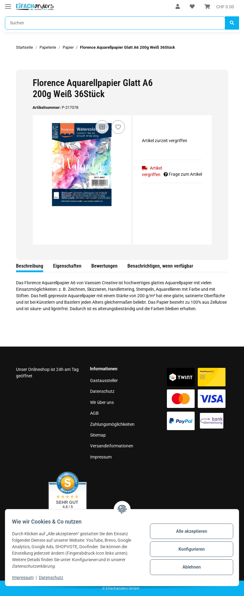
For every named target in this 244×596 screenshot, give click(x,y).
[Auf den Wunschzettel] (118, 127)
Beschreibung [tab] (29, 266)
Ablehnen (188, 567)
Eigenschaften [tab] (67, 266)
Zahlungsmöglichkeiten (112, 424)
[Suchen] (115, 23)
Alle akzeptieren (188, 531)
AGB (94, 413)
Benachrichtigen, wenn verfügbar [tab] (160, 266)
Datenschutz (102, 391)
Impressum (101, 456)
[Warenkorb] (219, 7)
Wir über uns (102, 402)
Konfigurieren (188, 549)
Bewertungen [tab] (104, 266)
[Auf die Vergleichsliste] (102, 127)
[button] (178, 7)
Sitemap (98, 435)
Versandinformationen (111, 445)
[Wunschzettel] (192, 7)
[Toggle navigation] (8, 4)
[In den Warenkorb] (21, 66)
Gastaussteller (104, 380)
